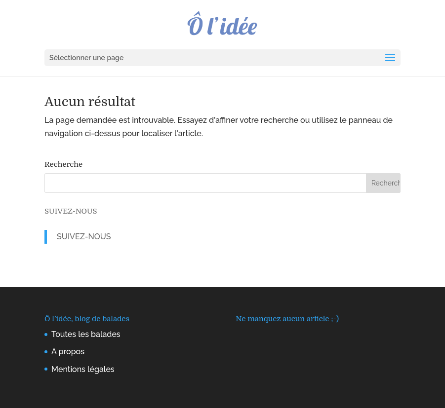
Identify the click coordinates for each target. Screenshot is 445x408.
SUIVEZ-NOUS (70, 211)
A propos (67, 351)
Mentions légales (83, 369)
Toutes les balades (86, 334)
